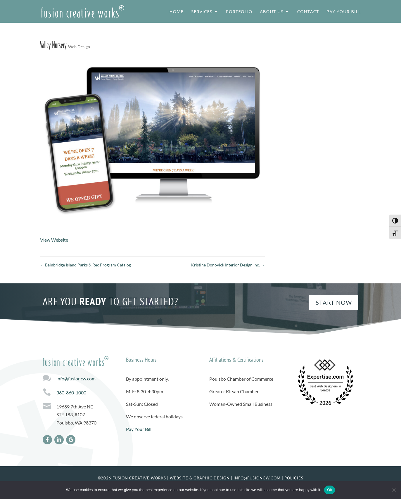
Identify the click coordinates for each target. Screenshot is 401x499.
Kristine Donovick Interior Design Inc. (228, 264)
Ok (329, 490)
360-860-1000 (71, 392)
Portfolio (239, 11)
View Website (54, 239)
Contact (308, 11)
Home (176, 11)
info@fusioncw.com (76, 378)
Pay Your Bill (343, 11)
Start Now (334, 302)
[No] (394, 490)
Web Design (79, 46)
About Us (272, 11)
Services (201, 11)
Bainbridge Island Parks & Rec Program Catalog (85, 264)
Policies (293, 478)
